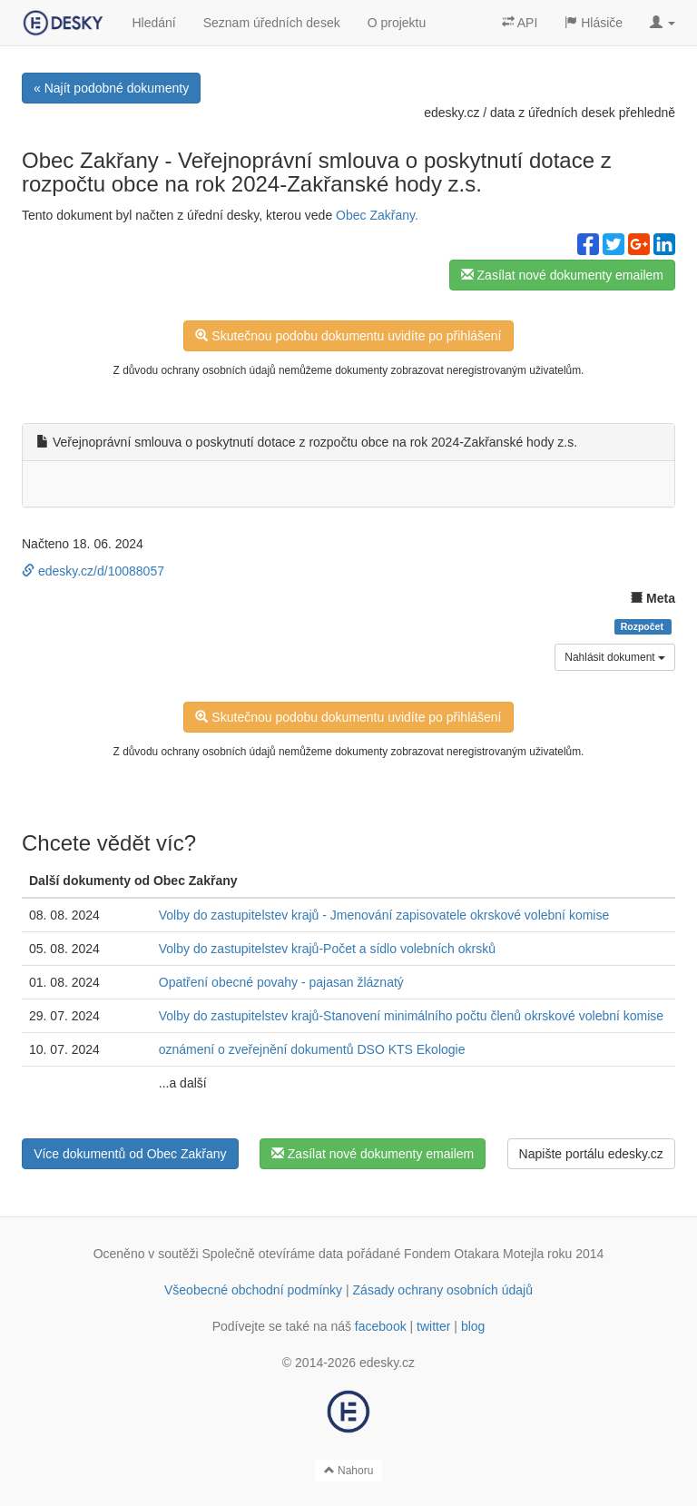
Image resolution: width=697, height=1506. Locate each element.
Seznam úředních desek (271, 22)
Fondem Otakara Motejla (474, 1253)
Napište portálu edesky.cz (591, 1154)
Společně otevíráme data (273, 1253)
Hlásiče (593, 22)
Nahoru (349, 1470)
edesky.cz (451, 112)
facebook (381, 1326)
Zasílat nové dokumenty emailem (562, 275)
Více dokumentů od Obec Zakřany (130, 1154)
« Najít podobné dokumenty (111, 88)
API (520, 22)
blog (473, 1326)
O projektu (397, 22)
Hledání (153, 22)
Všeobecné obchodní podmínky (253, 1290)
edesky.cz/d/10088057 (93, 571)
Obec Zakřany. (377, 215)
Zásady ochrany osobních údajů (443, 1290)
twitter (433, 1326)
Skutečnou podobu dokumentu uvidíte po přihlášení (348, 336)
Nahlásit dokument (614, 657)
